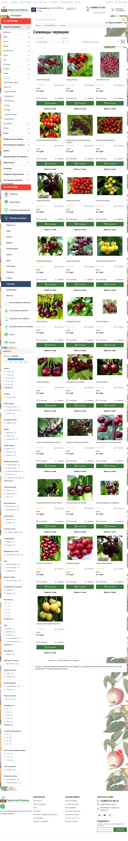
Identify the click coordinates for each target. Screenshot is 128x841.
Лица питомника (25, 2)
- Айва (7, 231)
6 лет (8, 385)
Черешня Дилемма (73, 261)
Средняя (10, 593)
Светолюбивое (12, 779)
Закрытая (10, 423)
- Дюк (7, 260)
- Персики (9, 272)
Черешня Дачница (103, 200)
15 (7, 709)
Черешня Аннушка (43, 80)
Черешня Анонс (72, 80)
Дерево (9, 654)
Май (8, 497)
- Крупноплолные (9, 92)
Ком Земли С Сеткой (13, 555)
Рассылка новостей (72, 811)
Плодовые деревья (17, 27)
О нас (36, 2)
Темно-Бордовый (12, 638)
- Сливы (8, 278)
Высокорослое (12, 506)
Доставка (43, 2)
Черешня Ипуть (42, 321)
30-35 (8, 722)
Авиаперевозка (12, 686)
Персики (17, 69)
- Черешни (9, 284)
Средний (10, 523)
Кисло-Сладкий (12, 564)
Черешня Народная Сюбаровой (107, 503)
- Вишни (8, 243)
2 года (9, 372)
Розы (17, 133)
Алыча (17, 41)
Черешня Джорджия (44, 261)
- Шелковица (10, 290)
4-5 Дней (10, 677)
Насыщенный (11, 439)
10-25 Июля (10, 475)
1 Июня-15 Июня (12, 468)
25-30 (8, 715)
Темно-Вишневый (12, 642)
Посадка (10, 397)
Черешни (62, 25)
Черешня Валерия (43, 200)
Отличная (10, 689)
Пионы (17, 151)
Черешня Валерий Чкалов (105, 140)
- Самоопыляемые (10, 114)
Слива (17, 73)
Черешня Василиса (73, 200)
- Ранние (6, 105)
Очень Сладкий (11, 568)
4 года (9, 378)
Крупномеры (17, 163)
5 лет (8, 381)
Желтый (9, 629)
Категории (10, 187)
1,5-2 (8, 754)
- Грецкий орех (11, 249)
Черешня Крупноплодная (75, 382)
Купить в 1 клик (50, 109)
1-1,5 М (9, 760)
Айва (17, 37)
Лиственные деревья (17, 180)
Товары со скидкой (40, 821)
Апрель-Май (10, 494)
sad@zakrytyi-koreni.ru (71, 9)
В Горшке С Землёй (13, 532)
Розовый (9, 635)
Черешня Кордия (42, 382)
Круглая (9, 449)
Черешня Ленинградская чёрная (48, 442)
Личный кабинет (71, 801)
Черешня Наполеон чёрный (76, 503)
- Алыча (8, 237)
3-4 (8, 738)
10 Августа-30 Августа (14, 471)
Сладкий (10, 571)
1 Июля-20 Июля (12, 465)
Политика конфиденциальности (45, 815)
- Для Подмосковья (10, 82)
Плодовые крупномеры (17, 174)
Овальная (10, 452)
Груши (17, 55)
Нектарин (17, 64)
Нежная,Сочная (12, 407)
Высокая (9, 590)
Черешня (17, 78)
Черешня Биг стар (102, 80)
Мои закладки (70, 808)
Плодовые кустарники (17, 139)
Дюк (17, 59)
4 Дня (9, 673)
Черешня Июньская (73, 321)
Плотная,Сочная (12, 410)
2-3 (7, 734)
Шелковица (17, 123)
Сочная (9, 413)
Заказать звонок (99, 13)
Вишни (17, 46)
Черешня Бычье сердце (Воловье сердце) (78, 141)
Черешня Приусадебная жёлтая (48, 624)
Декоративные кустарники (17, 157)
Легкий (9, 436)
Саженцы (7, 168)
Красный (10, 632)
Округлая (10, 455)
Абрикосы (17, 32)
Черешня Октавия (72, 563)
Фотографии (53, 2)
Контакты (4, 2)
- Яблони (8, 296)
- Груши (8, 254)
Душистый (10, 433)
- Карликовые (8, 96)
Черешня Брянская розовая (46, 140)
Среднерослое (11, 510)
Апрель (9, 490)
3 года (9, 375)
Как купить (14, 2)
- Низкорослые (8, 101)
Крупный (10, 519)
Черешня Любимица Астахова (77, 442)
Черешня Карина (102, 321)
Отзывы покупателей (72, 818)
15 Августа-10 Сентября (14, 478)
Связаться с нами (72, 815)
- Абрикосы (9, 225)
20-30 (8, 712)
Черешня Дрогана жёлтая (105, 261)
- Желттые (7, 87)
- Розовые (7, 110)
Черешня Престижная (104, 563)
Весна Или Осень (12, 581)
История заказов (71, 804)
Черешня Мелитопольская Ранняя (108, 442)
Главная (37, 25)
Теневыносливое (12, 783)
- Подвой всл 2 (8, 119)
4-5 (7, 741)
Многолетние (11, 664)
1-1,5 (8, 757)
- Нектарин (9, 266)
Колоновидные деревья (17, 145)
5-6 (7, 744)
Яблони (17, 128)
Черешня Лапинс (102, 382)
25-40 (8, 719)
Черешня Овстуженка (44, 563)
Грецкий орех (17, 50)
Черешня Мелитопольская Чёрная (49, 503)
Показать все (9, 387)
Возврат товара (71, 821)
